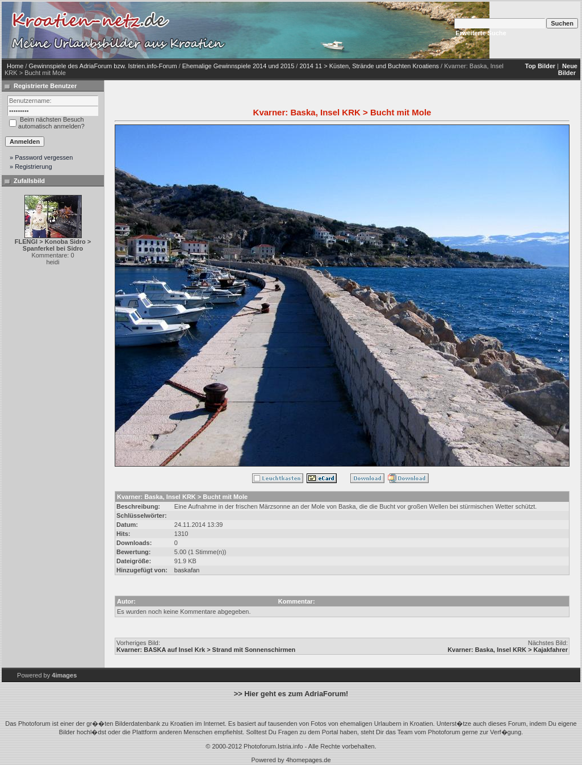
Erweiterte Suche (480, 33)
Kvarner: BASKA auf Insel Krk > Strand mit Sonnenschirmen (205, 649)
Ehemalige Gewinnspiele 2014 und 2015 (238, 66)
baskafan (187, 570)
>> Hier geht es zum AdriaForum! (291, 693)
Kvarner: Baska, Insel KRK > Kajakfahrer (507, 649)
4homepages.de (308, 759)
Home (15, 66)
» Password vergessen (41, 157)
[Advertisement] (310, 58)
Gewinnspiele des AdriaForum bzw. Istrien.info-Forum (103, 66)
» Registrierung (31, 166)
